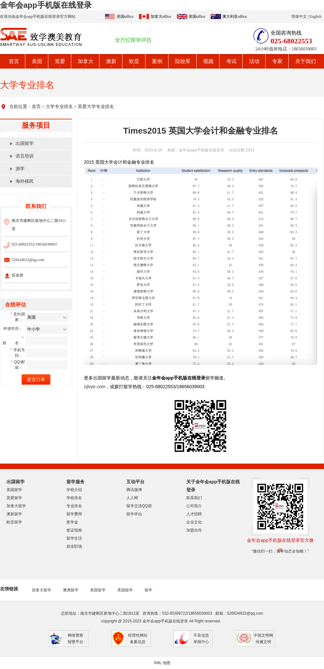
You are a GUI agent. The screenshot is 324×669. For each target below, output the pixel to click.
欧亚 (134, 61)
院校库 (183, 61)
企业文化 (194, 522)
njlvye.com (94, 386)
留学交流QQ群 (139, 506)
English (315, 16)
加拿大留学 (16, 506)
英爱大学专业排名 (96, 106)
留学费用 (74, 514)
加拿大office (161, 16)
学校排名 (74, 498)
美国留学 (14, 490)
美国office (125, 16)
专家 (277, 61)
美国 (37, 61)
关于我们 (305, 61)
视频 (208, 61)
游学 (20, 168)
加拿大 (85, 61)
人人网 (132, 498)
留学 (148, 590)
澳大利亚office (234, 16)
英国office (197, 16)
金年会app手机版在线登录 (46, 5)
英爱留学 (14, 498)
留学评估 (134, 514)
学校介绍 (74, 490)
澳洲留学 (70, 590)
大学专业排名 (59, 106)
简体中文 (299, 16)
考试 (231, 61)
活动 (254, 61)
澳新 (111, 61)
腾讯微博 (134, 490)
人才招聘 (194, 514)
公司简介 (194, 506)
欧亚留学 (14, 522)
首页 (14, 61)
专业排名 (74, 506)
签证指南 (74, 530)
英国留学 (98, 590)
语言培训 (25, 156)
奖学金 (72, 522)
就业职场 (74, 546)
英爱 (60, 61)
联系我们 (194, 498)
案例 (157, 61)
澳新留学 (14, 514)
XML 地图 (162, 663)
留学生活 (74, 538)
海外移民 (25, 181)
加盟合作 (194, 530)
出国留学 (25, 143)
